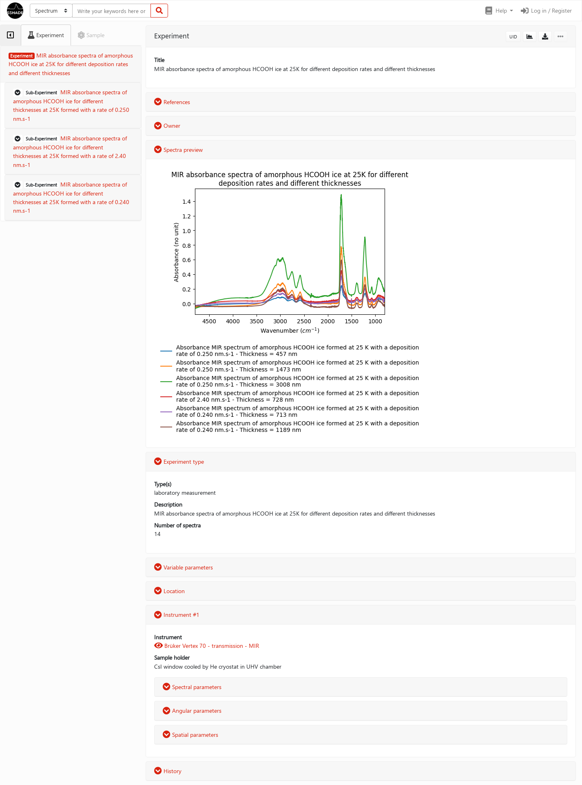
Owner (167, 125)
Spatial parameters (190, 734)
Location (169, 591)
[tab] (10, 35)
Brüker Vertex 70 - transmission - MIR (206, 645)
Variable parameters (183, 567)
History (167, 771)
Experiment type (179, 461)
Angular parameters (192, 710)
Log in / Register (546, 10)
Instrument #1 (176, 614)
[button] (498, 10)
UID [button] (513, 36)
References (172, 102)
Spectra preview (178, 149)
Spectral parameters (192, 687)
